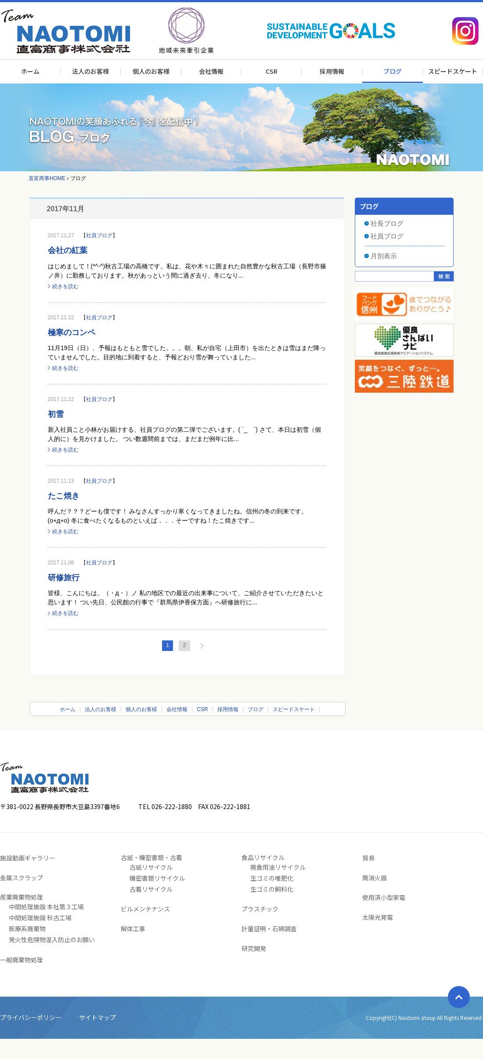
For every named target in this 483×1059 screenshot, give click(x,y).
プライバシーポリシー (30, 1017)
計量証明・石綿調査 (269, 928)
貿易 (368, 857)
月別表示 (384, 256)
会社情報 (211, 71)
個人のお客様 (151, 71)
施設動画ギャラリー (27, 857)
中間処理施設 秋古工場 (40, 917)
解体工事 (133, 928)
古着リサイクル (151, 889)
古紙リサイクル (151, 867)
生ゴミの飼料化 (271, 889)
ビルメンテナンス (145, 908)
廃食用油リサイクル (278, 867)
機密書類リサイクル (157, 878)
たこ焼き (63, 496)
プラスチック (260, 908)
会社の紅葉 (67, 250)
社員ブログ (99, 235)
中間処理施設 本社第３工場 (46, 906)
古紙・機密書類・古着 (151, 857)
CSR (272, 71)
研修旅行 (63, 577)
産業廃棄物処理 (21, 897)
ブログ (392, 71)
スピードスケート (452, 71)
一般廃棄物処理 (21, 959)
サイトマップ (97, 1017)
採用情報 (332, 71)
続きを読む (65, 286)
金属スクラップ (21, 877)
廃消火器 (374, 877)
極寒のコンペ (71, 332)
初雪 (56, 414)
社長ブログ (387, 223)
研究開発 (254, 948)
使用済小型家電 (383, 897)
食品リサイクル (263, 857)
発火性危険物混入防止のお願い (52, 939)
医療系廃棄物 (27, 928)
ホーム (30, 71)
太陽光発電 (377, 917)
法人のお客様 (90, 71)
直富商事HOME (47, 178)
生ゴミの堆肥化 (271, 878)
